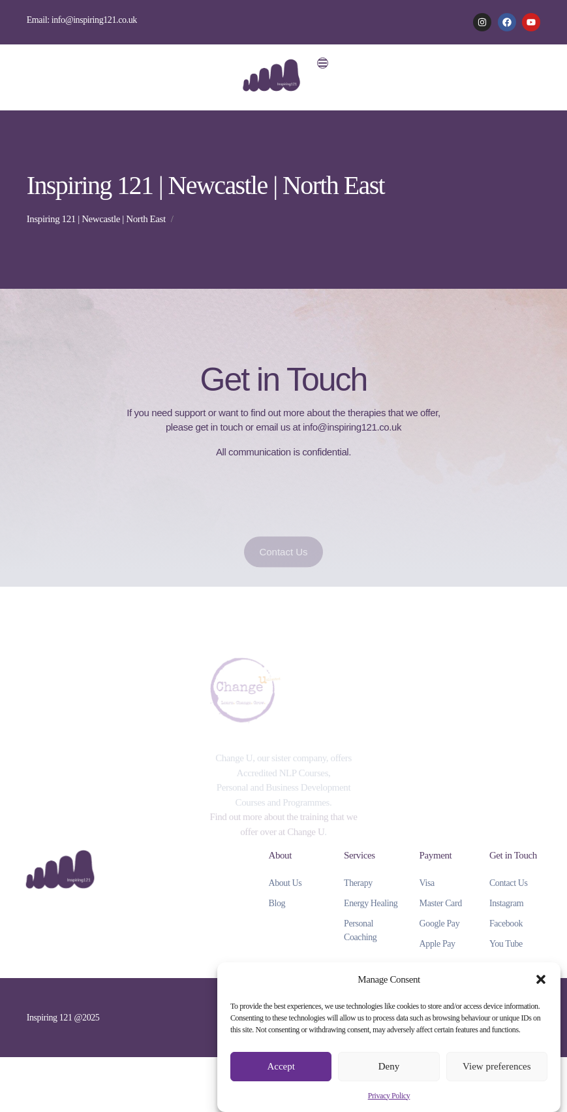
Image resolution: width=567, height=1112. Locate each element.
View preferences (496, 1066)
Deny (389, 1066)
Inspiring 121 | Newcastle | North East (96, 219)
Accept (280, 1066)
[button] (540, 979)
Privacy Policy (389, 1095)
